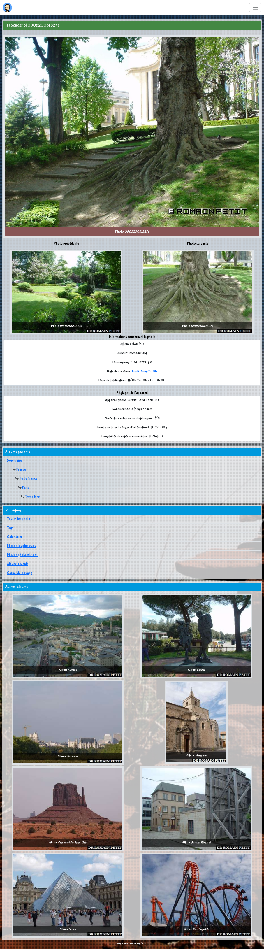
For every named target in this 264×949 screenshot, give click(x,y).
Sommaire (14, 461)
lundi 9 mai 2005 (144, 371)
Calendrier (14, 537)
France (21, 470)
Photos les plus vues (21, 546)
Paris (25, 488)
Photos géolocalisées (22, 555)
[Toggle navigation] (255, 7)
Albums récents (17, 564)
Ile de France (28, 479)
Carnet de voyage (19, 573)
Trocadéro (32, 497)
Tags (10, 528)
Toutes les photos (19, 519)
